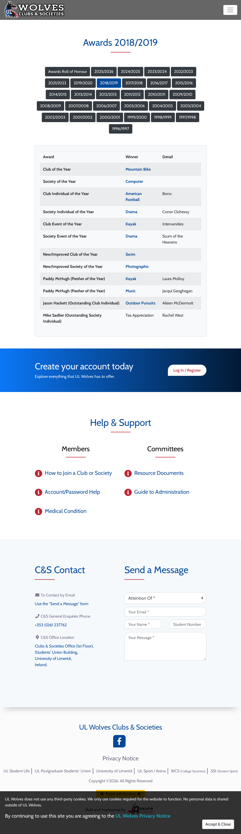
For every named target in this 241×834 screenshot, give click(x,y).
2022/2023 (183, 71)
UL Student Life (16, 771)
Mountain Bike (138, 169)
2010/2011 (156, 94)
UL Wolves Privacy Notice (142, 816)
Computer (134, 181)
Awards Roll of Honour (67, 71)
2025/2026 (103, 71)
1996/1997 (120, 128)
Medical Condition (66, 511)
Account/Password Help (72, 492)
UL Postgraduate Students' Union (63, 771)
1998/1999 (163, 117)
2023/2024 (157, 71)
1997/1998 (187, 117)
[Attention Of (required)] (165, 598)
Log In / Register (187, 370)
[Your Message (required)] (165, 646)
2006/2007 (106, 105)
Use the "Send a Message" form (61, 603)
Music (131, 291)
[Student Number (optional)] (187, 624)
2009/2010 (182, 94)
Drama (131, 211)
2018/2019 (109, 83)
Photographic (137, 266)
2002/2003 (55, 117)
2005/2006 (134, 105)
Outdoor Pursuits (140, 303)
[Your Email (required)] (165, 611)
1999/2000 (137, 117)
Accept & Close (218, 824)
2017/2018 (134, 83)
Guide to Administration (161, 492)
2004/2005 (162, 105)
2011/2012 (132, 94)
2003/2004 (190, 105)
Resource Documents (159, 473)
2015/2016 (184, 83)
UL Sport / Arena (152, 771)
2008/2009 (50, 105)
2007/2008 (78, 105)
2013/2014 (83, 94)
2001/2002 (82, 117)
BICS (188, 771)
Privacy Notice (120, 758)
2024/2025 (130, 71)
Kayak (131, 224)
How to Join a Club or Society (78, 473)
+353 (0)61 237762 (50, 624)
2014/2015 (58, 94)
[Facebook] (120, 742)
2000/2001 (110, 117)
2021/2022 (57, 83)
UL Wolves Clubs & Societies (120, 727)
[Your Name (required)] (143, 624)
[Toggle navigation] (230, 10)
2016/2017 (159, 83)
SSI (224, 771)
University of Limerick (114, 771)
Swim (130, 254)
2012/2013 (108, 94)
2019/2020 (83, 83)
